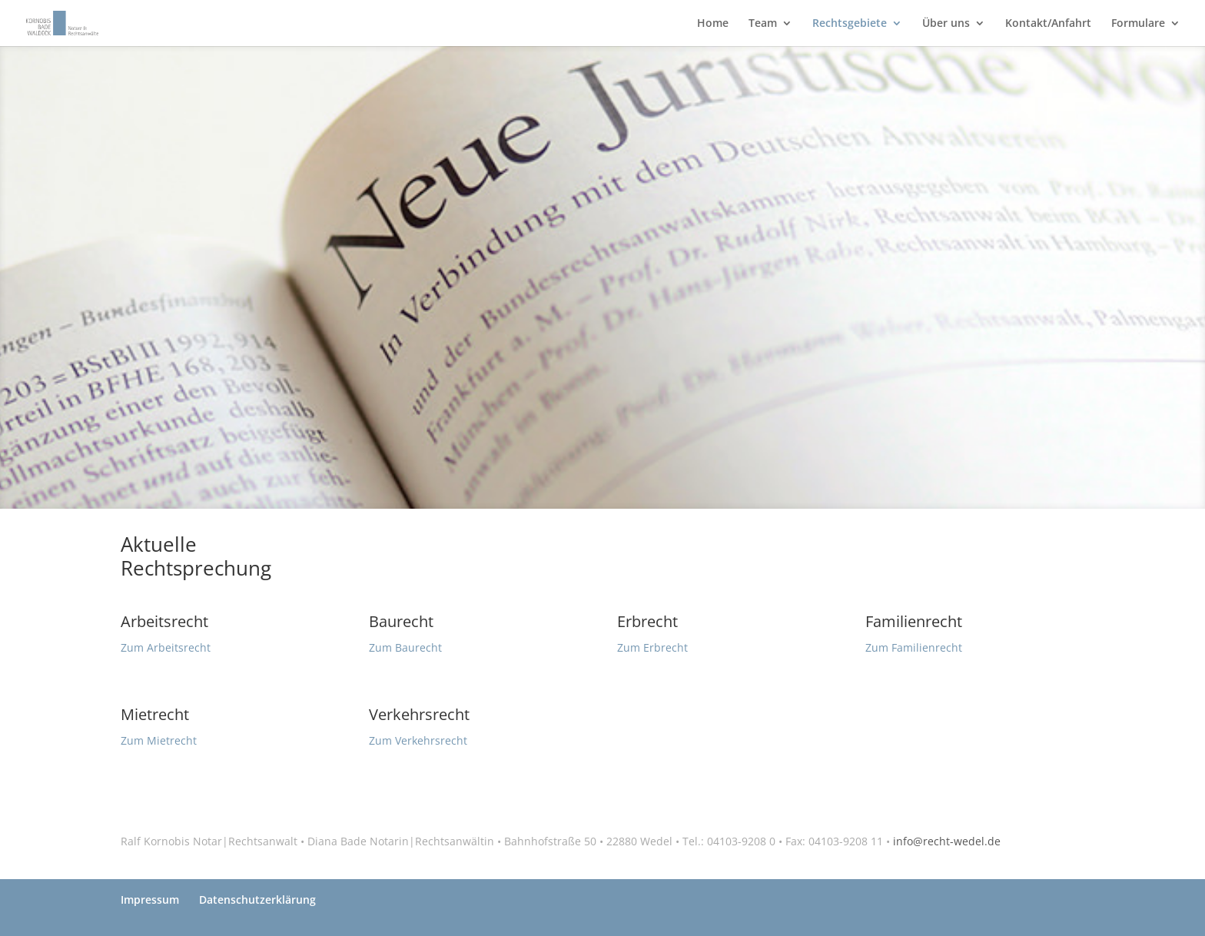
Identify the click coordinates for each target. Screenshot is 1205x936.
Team (763, 24)
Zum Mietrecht (159, 740)
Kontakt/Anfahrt (1048, 24)
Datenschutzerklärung (257, 899)
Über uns (946, 24)
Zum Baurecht (405, 647)
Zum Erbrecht (652, 647)
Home (713, 24)
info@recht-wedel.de (947, 841)
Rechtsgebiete (849, 24)
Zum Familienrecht (913, 647)
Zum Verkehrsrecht (418, 740)
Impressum (150, 899)
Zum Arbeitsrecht (166, 647)
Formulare (1138, 24)
